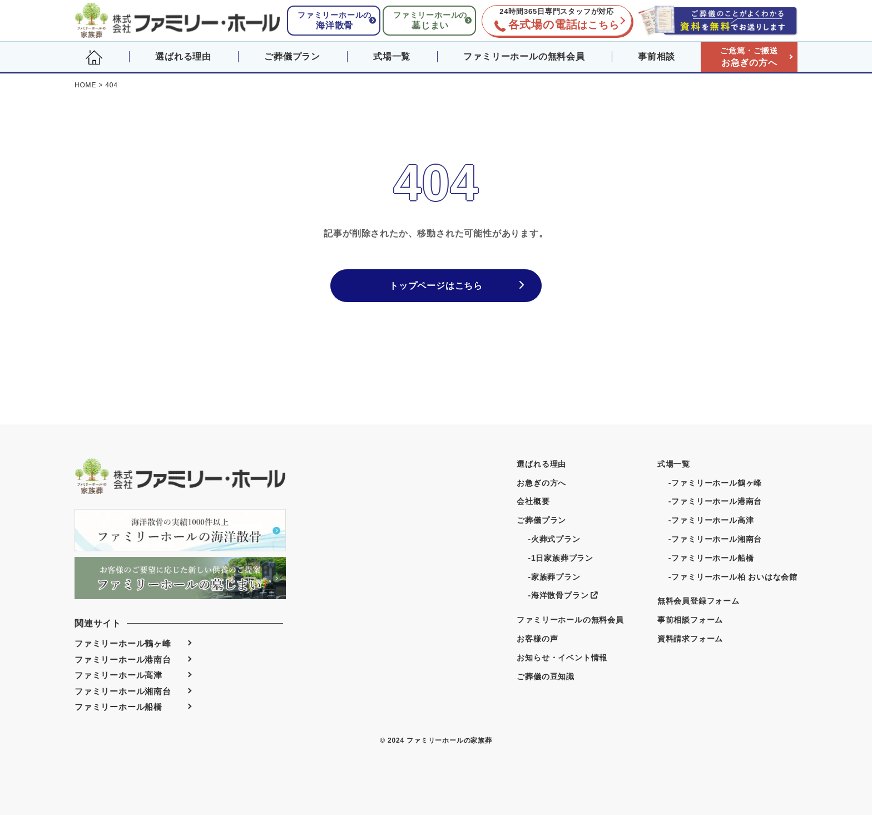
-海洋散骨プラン (562, 595)
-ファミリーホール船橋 (711, 558)
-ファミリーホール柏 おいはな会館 (732, 576)
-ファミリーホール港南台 (715, 501)
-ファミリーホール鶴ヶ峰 (715, 482)
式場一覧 (391, 56)
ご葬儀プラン (292, 56)
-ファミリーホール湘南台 (715, 539)
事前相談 (656, 56)
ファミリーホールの (334, 20)
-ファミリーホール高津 (711, 520)
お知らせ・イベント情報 (562, 657)
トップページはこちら (436, 285)
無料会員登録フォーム (698, 600)
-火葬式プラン (554, 539)
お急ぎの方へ (749, 56)
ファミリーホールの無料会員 (523, 56)
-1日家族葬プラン (560, 558)
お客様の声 (537, 638)
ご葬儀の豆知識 (545, 676)
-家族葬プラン (554, 576)
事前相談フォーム (690, 619)
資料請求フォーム (690, 638)
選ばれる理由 (183, 56)
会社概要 (533, 501)
